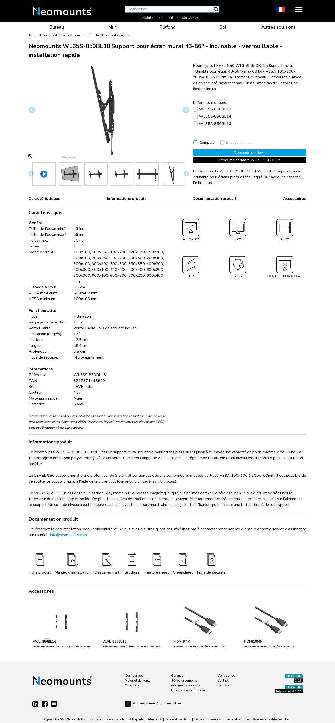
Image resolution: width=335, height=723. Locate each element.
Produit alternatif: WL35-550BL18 (249, 160)
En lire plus (204, 183)
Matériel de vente (138, 680)
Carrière (223, 685)
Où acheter (133, 685)
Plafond (168, 27)
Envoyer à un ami (237, 142)
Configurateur (135, 676)
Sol (223, 27)
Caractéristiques (44, 198)
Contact (222, 680)
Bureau (56, 27)
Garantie (177, 676)
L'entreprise (226, 676)
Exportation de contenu (188, 690)
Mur (112, 27)
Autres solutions (278, 27)
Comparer (208, 142)
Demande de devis (250, 152)
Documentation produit (215, 198)
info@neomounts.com (68, 535)
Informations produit (126, 198)
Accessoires (294, 198)
